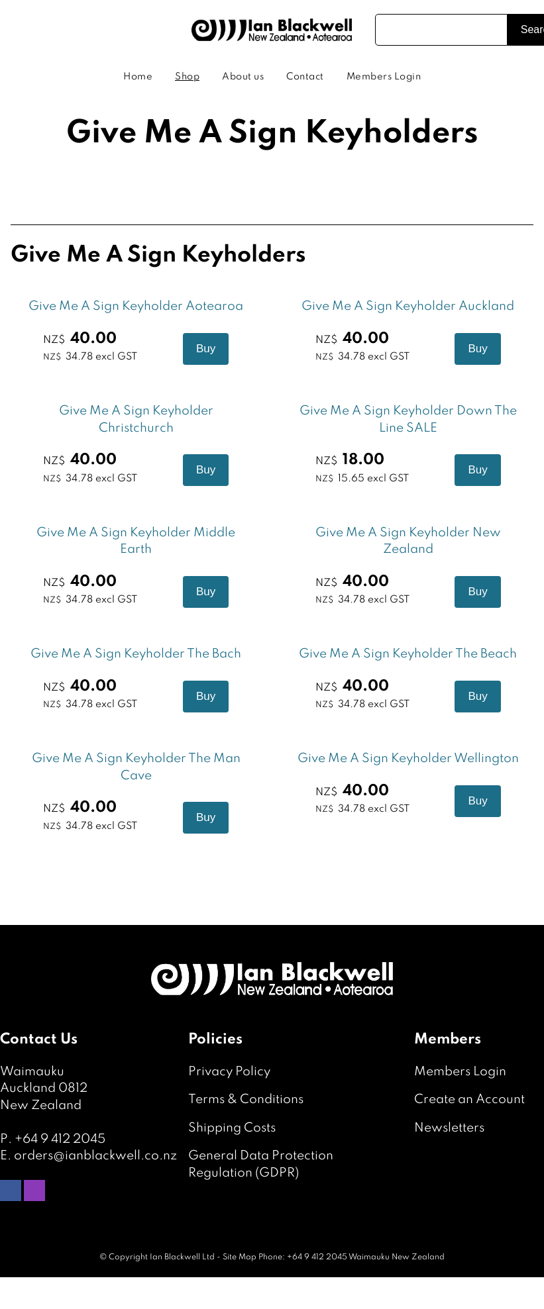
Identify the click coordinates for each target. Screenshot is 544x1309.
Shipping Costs (232, 1128)
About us (243, 76)
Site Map (239, 1257)
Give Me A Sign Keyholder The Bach (135, 654)
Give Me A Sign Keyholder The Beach (408, 654)
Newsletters (449, 1128)
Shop (187, 76)
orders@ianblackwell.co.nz (95, 1155)
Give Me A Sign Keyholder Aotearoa (135, 306)
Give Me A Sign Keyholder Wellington (408, 758)
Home (137, 76)
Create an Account (469, 1099)
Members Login (384, 76)
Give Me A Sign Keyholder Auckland (407, 306)
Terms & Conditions (245, 1099)
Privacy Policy (229, 1071)
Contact (305, 76)
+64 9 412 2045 (60, 1139)
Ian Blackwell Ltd (182, 1257)
